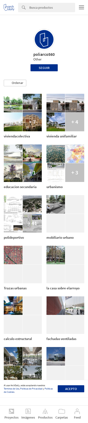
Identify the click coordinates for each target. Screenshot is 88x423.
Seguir (44, 68)
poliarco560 (44, 54)
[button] (15, 83)
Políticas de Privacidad (31, 388)
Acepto (71, 389)
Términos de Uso (11, 388)
